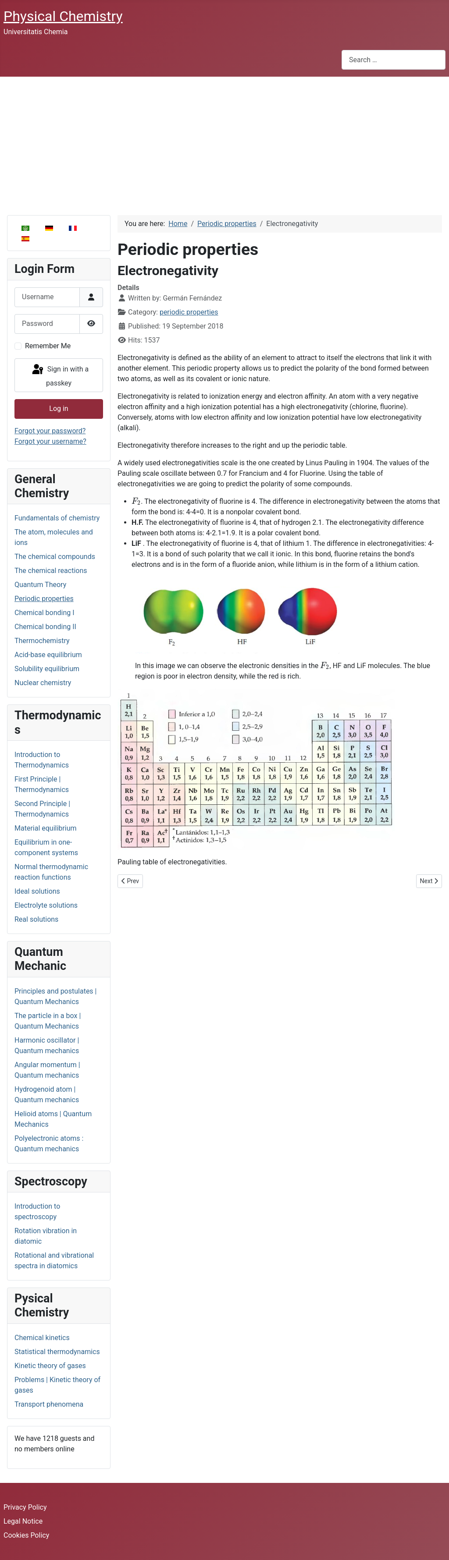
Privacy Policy (25, 1507)
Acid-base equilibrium (48, 655)
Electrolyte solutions (46, 905)
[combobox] (393, 60)
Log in (58, 408)
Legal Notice (23, 1521)
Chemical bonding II (45, 627)
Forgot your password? (50, 431)
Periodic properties (44, 598)
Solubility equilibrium (46, 669)
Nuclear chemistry (42, 683)
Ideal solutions (37, 891)
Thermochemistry (42, 641)
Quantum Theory (40, 584)
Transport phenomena (48, 1404)
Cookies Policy (26, 1535)
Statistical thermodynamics (57, 1352)
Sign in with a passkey (60, 375)
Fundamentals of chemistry (57, 518)
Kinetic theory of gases (50, 1366)
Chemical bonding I (44, 612)
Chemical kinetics (42, 1338)
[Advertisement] (224, 142)
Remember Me (48, 346)
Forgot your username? (50, 441)
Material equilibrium (45, 828)
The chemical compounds (54, 556)
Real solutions (36, 919)
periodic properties (189, 312)
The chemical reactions (50, 570)
